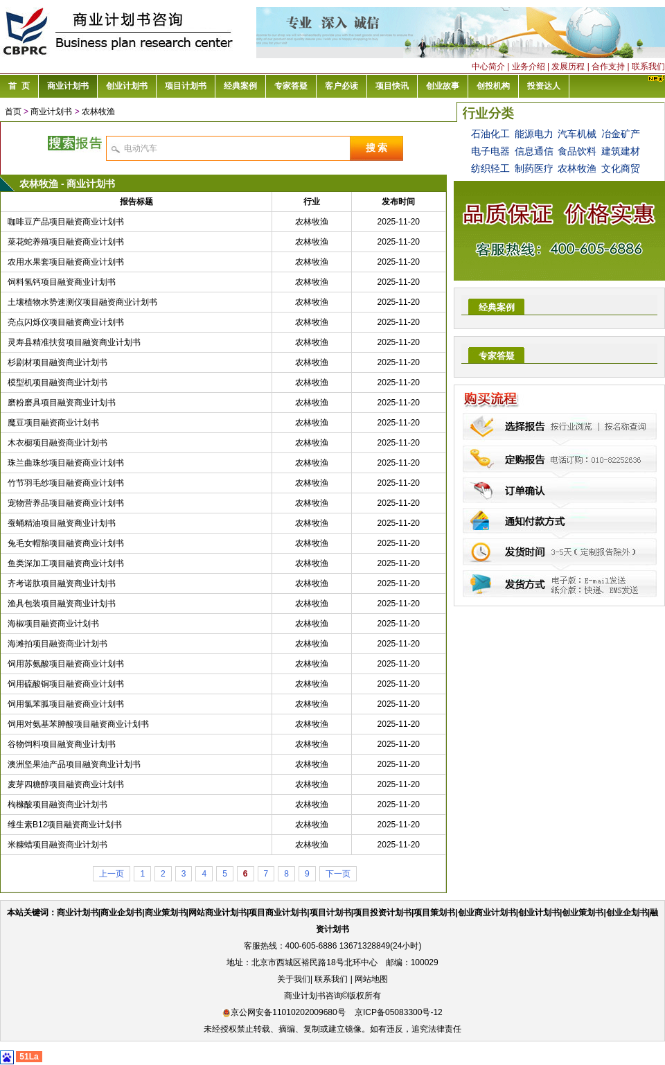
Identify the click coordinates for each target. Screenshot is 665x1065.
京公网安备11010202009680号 (283, 1012)
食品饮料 (577, 151)
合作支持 (608, 66)
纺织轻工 (490, 168)
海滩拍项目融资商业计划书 (57, 644)
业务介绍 (528, 66)
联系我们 (648, 66)
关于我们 (293, 979)
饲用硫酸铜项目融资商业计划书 (66, 684)
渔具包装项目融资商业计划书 (62, 603)
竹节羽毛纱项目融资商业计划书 (66, 483)
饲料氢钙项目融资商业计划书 (62, 282)
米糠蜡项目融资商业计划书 (57, 845)
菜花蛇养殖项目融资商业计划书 (66, 242)
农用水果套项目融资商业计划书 (66, 262)
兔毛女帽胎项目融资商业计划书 (66, 543)
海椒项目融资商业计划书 (53, 623)
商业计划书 (51, 111)
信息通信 (534, 151)
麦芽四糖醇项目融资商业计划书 (66, 784)
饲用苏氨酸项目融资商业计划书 (66, 664)
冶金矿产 (620, 133)
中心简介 (488, 66)
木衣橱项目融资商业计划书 (57, 443)
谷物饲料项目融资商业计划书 (62, 744)
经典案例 (497, 307)
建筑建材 (620, 151)
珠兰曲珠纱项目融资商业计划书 (66, 463)
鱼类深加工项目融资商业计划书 (66, 563)
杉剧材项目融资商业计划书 (57, 362)
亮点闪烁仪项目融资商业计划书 (66, 322)
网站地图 (371, 979)
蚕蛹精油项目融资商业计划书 (62, 523)
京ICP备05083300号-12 (399, 1012)
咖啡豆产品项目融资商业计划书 (66, 222)
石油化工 (490, 133)
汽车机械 (577, 133)
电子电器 (490, 151)
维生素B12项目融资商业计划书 (65, 824)
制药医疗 (534, 168)
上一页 (111, 874)
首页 (13, 111)
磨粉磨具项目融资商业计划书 (62, 402)
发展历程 (568, 66)
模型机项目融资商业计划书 (57, 382)
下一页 (338, 874)
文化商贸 (620, 168)
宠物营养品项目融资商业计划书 (66, 503)
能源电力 (534, 133)
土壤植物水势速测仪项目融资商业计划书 (82, 302)
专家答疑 (497, 356)
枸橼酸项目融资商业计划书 (57, 804)
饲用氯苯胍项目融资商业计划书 (66, 704)
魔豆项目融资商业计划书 (53, 423)
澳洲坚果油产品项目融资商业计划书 (74, 764)
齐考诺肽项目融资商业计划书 (62, 583)
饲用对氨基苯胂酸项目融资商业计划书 (78, 724)
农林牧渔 (98, 111)
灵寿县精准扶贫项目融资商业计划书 (74, 342)
